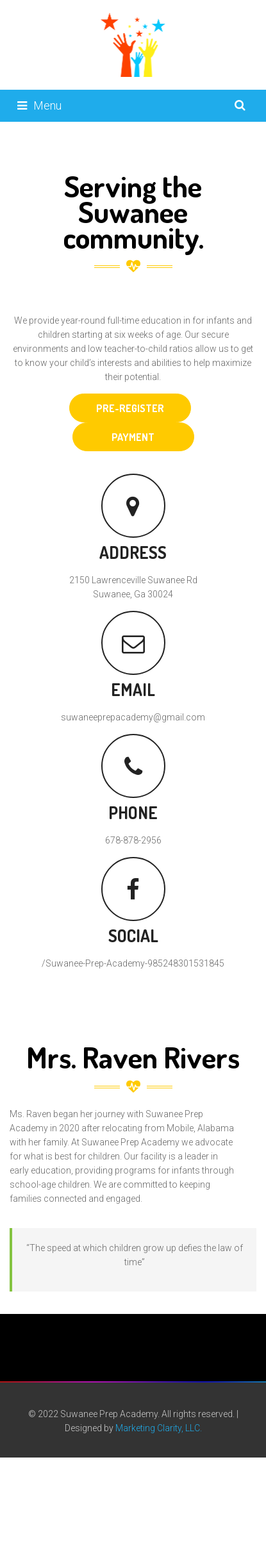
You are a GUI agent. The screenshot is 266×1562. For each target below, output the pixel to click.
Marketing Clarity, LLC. (158, 1428)
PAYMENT (133, 437)
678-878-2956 (133, 840)
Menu (39, 105)
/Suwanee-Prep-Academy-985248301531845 (133, 963)
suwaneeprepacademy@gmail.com (133, 717)
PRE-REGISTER (130, 408)
